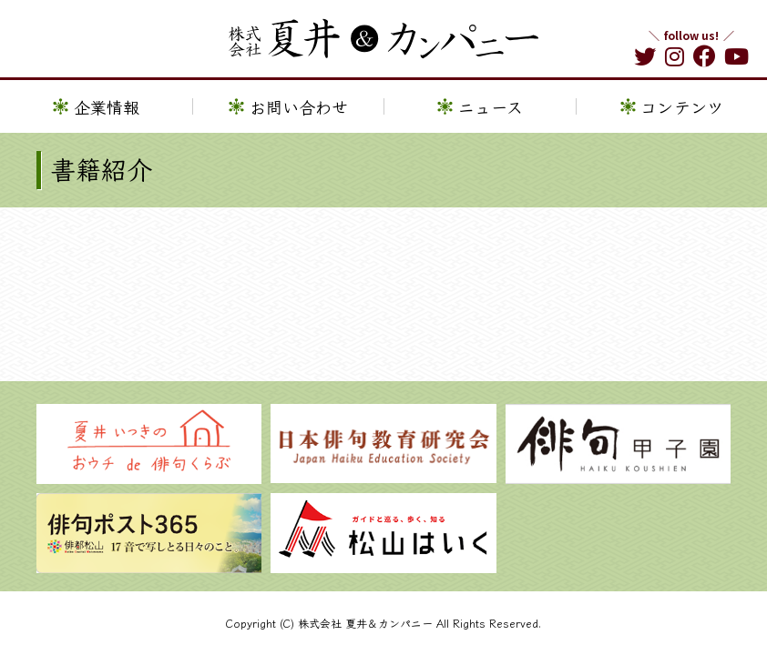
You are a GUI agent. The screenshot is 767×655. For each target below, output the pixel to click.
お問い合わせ (299, 106)
